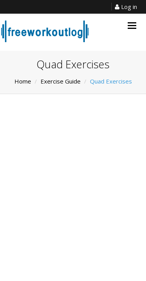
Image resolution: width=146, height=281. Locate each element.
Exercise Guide (60, 81)
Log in (126, 7)
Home (22, 81)
